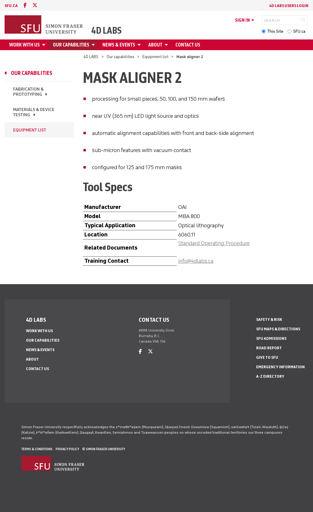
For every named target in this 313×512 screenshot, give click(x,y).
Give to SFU (267, 357)
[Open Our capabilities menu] (94, 44)
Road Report (269, 348)
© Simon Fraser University (103, 449)
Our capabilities (71, 45)
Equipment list (155, 56)
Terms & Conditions (37, 449)
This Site (275, 31)
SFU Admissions (271, 338)
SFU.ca (299, 31)
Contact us (187, 45)
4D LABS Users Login (288, 5)
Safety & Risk (269, 319)
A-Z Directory (270, 376)
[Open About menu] (167, 44)
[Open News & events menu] (140, 44)
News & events (118, 45)
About (155, 45)
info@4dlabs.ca (195, 261)
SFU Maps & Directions (278, 329)
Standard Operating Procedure (214, 243)
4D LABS (106, 30)
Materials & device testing (33, 112)
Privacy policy (67, 449)
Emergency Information (280, 366)
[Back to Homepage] (44, 25)
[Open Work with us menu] (44, 44)
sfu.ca (11, 5)
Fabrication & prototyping (28, 92)
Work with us (24, 45)
